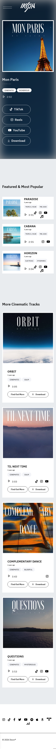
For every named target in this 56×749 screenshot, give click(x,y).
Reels (16, 122)
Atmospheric (41, 271)
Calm (26, 390)
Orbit (11, 382)
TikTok (16, 111)
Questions (15, 667)
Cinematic (9, 92)
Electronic (29, 271)
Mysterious (30, 675)
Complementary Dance (24, 572)
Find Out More (17, 404)
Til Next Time (17, 477)
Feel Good (43, 217)
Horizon (30, 263)
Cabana (30, 236)
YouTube (16, 132)
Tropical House (30, 217)
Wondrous (24, 92)
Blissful (28, 580)
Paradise (31, 209)
